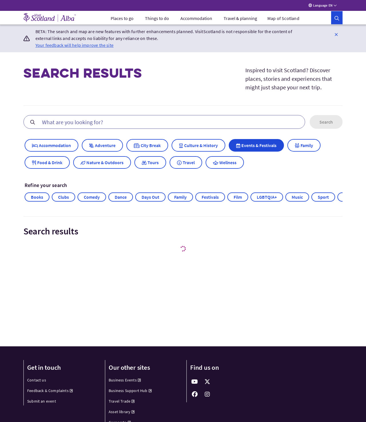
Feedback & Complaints (50, 391)
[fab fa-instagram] (207, 395)
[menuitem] (122, 19)
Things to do (157, 19)
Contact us (36, 381)
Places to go (122, 19)
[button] (336, 19)
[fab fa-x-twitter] (207, 382)
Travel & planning (240, 19)
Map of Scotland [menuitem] (283, 19)
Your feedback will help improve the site (74, 46)
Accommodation (196, 19)
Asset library (122, 412)
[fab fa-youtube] (194, 382)
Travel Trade (122, 402)
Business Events (125, 381)
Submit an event (41, 402)
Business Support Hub (130, 391)
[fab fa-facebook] (194, 395)
